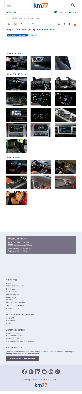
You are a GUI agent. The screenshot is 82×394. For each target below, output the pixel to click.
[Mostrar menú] (9, 5)
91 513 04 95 (22, 251)
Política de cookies (13, 333)
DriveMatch (10, 321)
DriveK (9, 323)
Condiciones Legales (14, 336)
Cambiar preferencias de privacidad (20, 341)
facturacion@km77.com (15, 303)
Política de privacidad (14, 338)
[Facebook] (24, 371)
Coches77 (10, 318)
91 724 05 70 (26, 249)
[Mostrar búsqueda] (73, 5)
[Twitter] (31, 371)
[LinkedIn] (37, 371)
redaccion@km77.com (15, 286)
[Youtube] (44, 371)
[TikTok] (57, 371)
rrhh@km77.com (12, 308)
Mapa (29, 245)
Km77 (41, 5)
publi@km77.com (13, 294)
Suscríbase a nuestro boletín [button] (23, 358)
